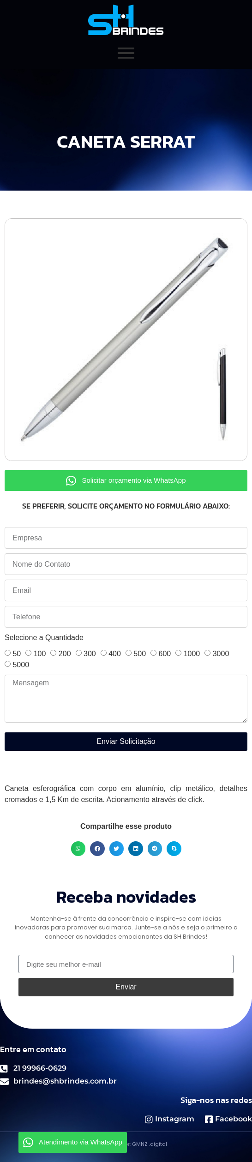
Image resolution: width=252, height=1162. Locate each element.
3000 (221, 654)
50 (16, 654)
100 (40, 654)
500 (139, 654)
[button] (78, 848)
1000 (192, 654)
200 (65, 654)
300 (90, 654)
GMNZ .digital (149, 1144)
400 (114, 654)
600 (164, 654)
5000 (20, 665)
